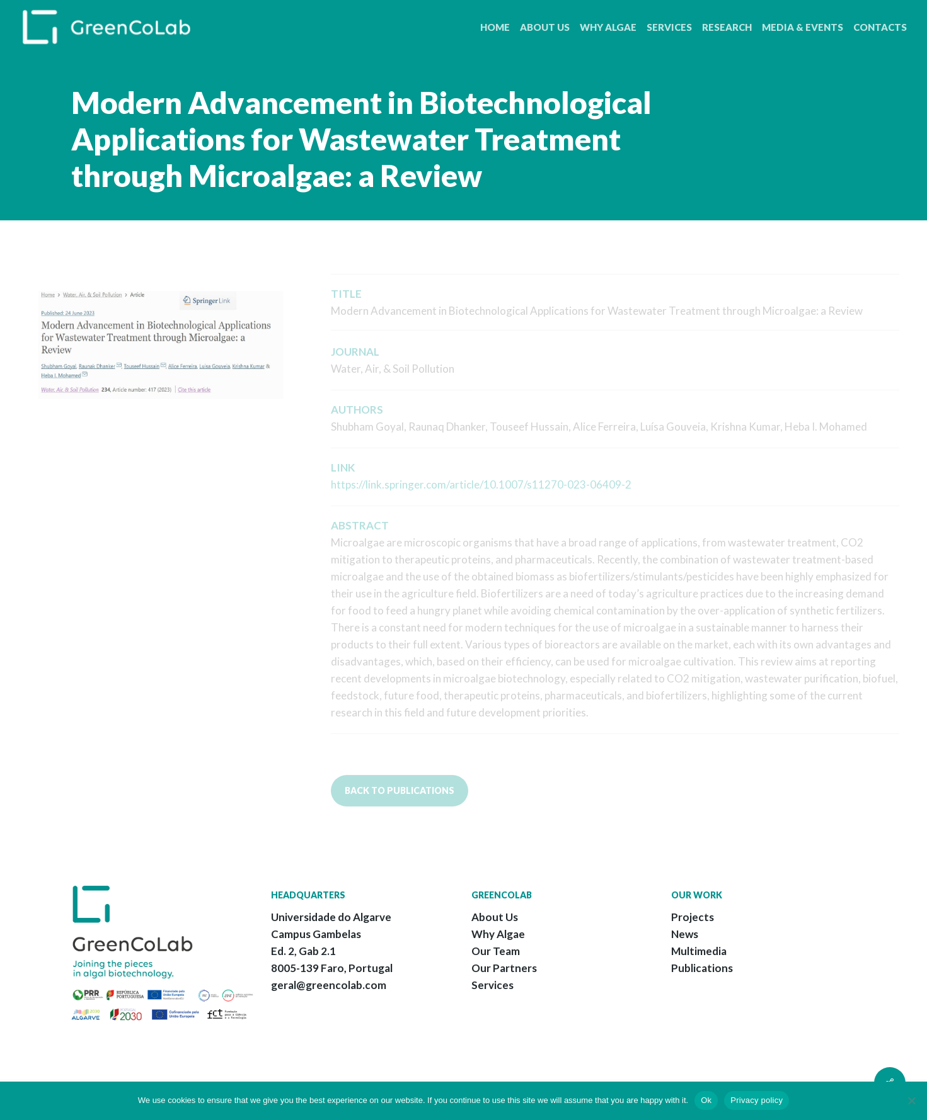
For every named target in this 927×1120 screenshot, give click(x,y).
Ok (706, 1100)
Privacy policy (756, 1100)
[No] (911, 1100)
